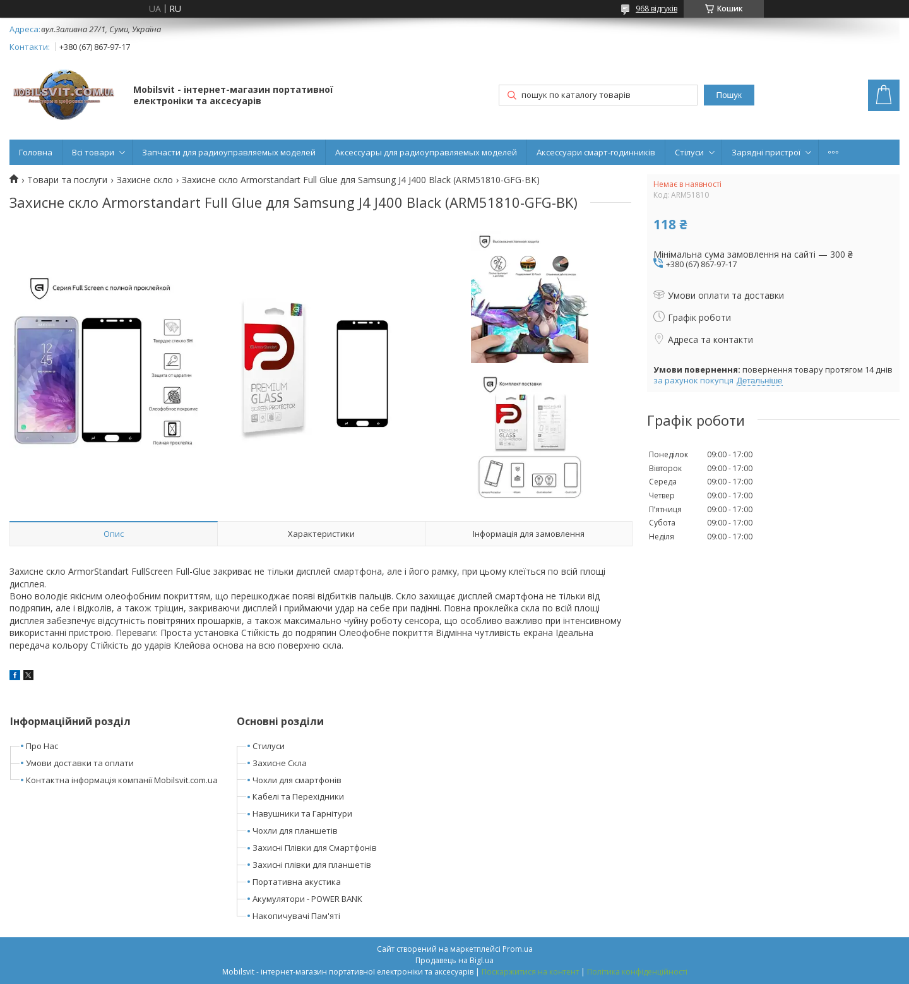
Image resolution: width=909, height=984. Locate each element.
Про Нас (42, 746)
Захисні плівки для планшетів (311, 864)
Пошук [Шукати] (729, 95)
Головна (35, 152)
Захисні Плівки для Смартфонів (314, 847)
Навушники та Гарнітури (302, 813)
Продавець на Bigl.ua (454, 960)
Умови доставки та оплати (80, 763)
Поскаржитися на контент (530, 971)
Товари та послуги (67, 180)
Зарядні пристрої (766, 152)
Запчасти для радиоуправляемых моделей (229, 152)
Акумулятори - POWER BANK (307, 898)
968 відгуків (656, 8)
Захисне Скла (279, 763)
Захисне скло (145, 180)
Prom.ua (517, 949)
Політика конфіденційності (637, 971)
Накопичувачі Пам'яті (296, 915)
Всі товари (93, 152)
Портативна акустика (296, 881)
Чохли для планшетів (295, 830)
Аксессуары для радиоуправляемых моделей (426, 152)
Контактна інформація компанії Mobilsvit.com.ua (122, 780)
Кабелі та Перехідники (298, 796)
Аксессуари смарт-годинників (596, 152)
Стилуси (268, 746)
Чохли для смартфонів (297, 780)
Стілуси (689, 152)
